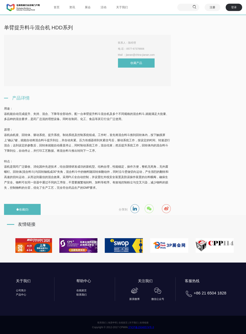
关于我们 (122, 7)
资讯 (72, 7)
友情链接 (144, 322)
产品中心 (21, 294)
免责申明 (112, 322)
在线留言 (81, 290)
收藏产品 (136, 62)
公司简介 (21, 290)
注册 (212, 7)
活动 (103, 7)
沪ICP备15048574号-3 (141, 327)
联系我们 (81, 294)
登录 (234, 7)
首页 (57, 7)
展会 (88, 7)
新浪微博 (134, 299)
